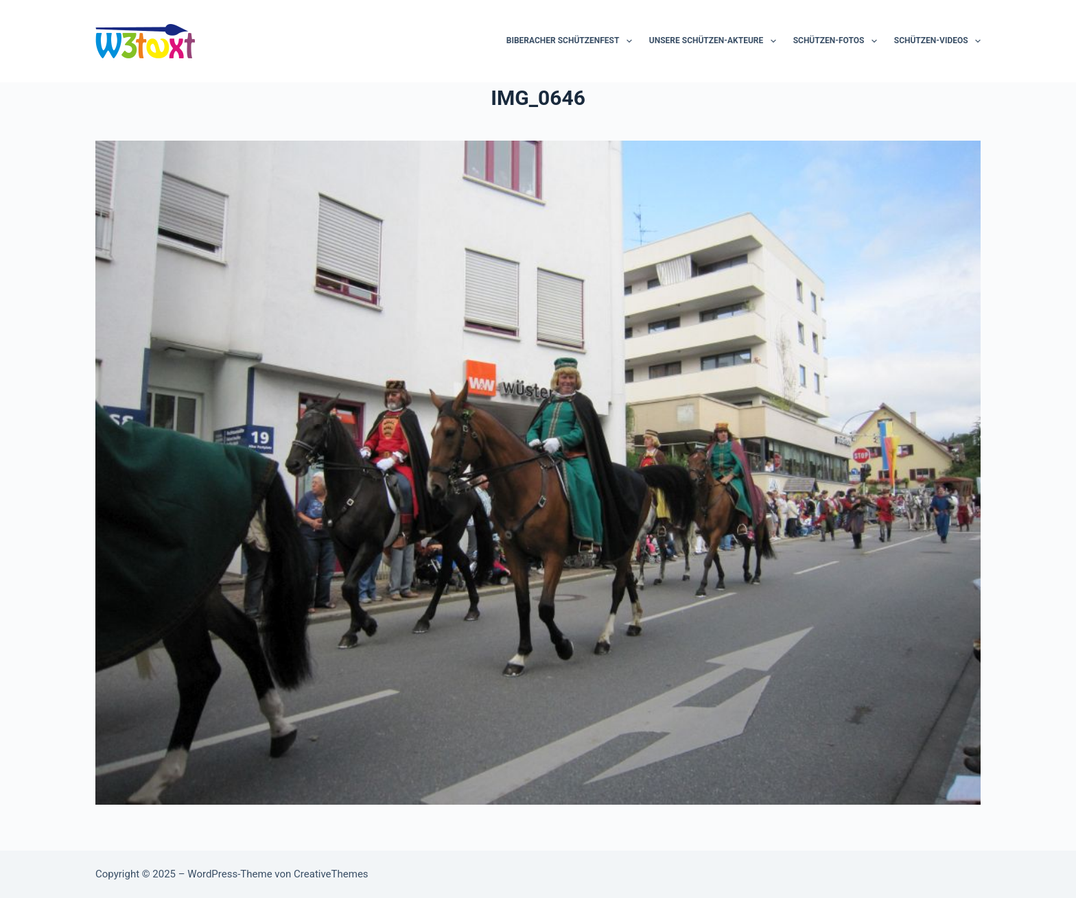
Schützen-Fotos (837, 41)
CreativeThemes (331, 874)
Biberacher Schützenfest (572, 41)
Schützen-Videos (937, 41)
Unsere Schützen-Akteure (715, 41)
